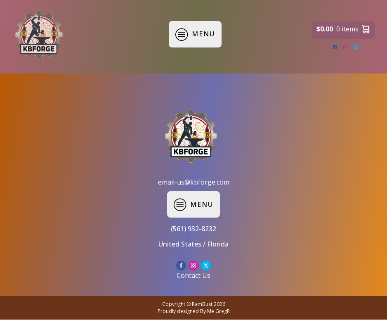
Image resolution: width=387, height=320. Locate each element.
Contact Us (193, 275)
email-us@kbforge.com (193, 182)
